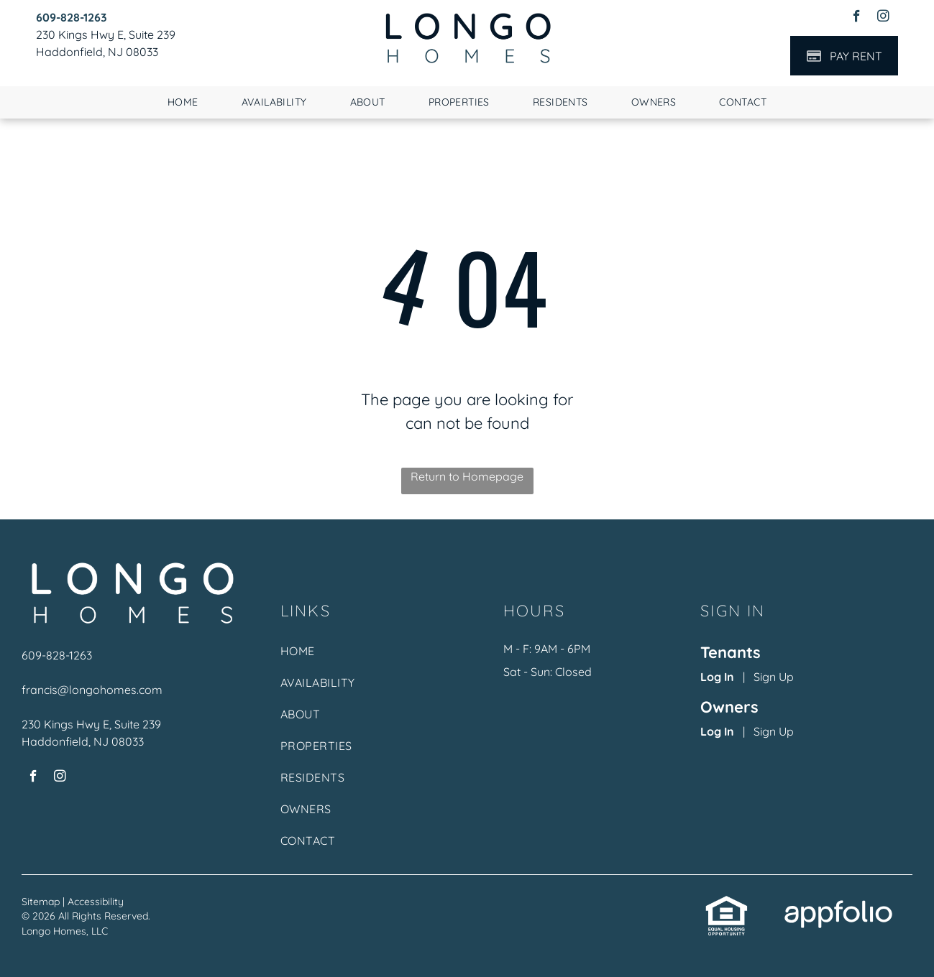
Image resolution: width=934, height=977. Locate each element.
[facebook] (857, 18)
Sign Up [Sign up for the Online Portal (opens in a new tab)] (774, 677)
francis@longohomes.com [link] (92, 689)
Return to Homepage (467, 476)
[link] (71, 17)
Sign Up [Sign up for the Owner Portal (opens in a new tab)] (774, 731)
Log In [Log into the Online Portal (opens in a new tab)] (717, 677)
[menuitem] (183, 102)
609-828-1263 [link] (57, 655)
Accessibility (96, 901)
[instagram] (883, 18)
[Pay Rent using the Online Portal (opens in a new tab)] (844, 55)
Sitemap (41, 901)
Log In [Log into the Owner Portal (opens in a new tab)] (717, 731)
